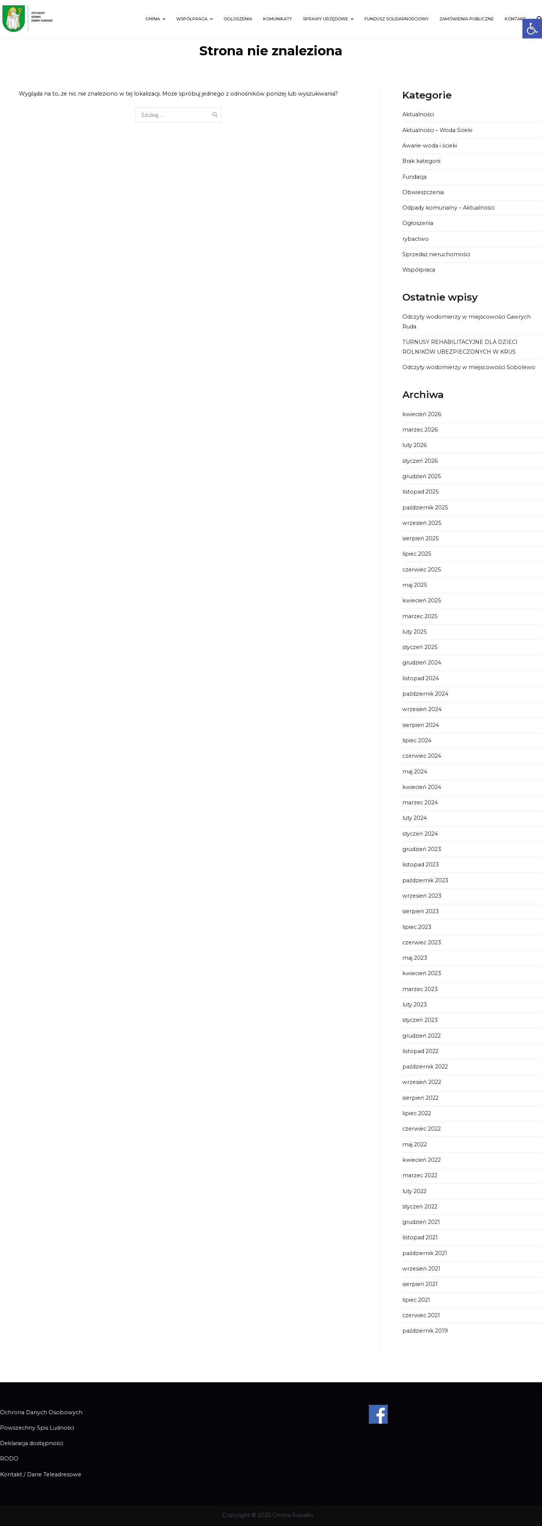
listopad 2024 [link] (420, 678)
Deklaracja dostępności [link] (31, 1443)
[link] (532, 28)
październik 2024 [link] (425, 693)
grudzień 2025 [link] (421, 476)
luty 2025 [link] (414, 631)
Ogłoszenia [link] (417, 223)
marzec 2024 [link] (420, 802)
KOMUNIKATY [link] (277, 18)
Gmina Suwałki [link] (293, 1515)
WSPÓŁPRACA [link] (191, 18)
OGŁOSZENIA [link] (238, 18)
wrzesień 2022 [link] (421, 1082)
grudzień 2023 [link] (421, 849)
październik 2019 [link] (425, 1330)
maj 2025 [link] (414, 585)
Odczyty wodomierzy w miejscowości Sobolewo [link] (468, 367)
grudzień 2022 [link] (421, 1035)
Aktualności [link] (418, 114)
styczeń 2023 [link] (420, 1020)
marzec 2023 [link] (420, 989)
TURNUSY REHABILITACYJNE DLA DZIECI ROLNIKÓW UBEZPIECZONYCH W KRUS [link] (460, 347)
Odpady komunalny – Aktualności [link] (448, 207)
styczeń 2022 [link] (419, 1206)
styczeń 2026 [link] (420, 460)
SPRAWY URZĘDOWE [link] (325, 18)
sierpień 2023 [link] (420, 911)
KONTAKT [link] (515, 18)
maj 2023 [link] (414, 958)
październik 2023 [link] (425, 880)
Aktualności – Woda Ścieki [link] (437, 130)
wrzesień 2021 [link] (421, 1268)
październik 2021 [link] (424, 1253)
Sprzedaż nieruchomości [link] (436, 254)
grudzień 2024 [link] (421, 662)
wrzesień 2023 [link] (422, 895)
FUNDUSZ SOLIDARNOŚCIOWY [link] (396, 18)
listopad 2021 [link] (420, 1237)
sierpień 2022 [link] (420, 1097)
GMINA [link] (152, 18)
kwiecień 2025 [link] (421, 600)
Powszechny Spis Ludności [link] (37, 1427)
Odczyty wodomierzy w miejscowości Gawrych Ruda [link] (466, 321)
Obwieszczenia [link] (423, 192)
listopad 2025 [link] (420, 491)
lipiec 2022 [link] (416, 1113)
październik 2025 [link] (425, 507)
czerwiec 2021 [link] (421, 1315)
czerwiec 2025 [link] (421, 569)
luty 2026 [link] (414, 445)
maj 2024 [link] (414, 771)
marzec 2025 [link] (419, 616)
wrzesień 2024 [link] (422, 709)
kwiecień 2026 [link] (421, 414)
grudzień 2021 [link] (421, 1222)
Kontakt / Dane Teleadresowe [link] (40, 1474)
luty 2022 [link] (414, 1191)
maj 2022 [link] (414, 1144)
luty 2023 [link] (414, 1004)
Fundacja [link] (414, 176)
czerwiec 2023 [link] (421, 942)
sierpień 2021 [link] (420, 1284)
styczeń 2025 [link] (419, 647)
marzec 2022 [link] (419, 1175)
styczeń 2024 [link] (420, 833)
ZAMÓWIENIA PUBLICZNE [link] (466, 18)
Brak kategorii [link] (421, 161)
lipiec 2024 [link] (416, 740)
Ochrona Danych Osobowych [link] (41, 1412)
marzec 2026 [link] (420, 429)
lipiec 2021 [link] (416, 1299)
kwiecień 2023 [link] (421, 973)
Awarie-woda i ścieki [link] (429, 145)
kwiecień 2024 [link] (421, 787)
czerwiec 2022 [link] (421, 1128)
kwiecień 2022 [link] (421, 1160)
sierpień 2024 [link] (420, 725)
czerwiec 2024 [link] (421, 755)
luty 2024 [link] (414, 818)
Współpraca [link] (418, 269)
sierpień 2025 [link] (420, 538)
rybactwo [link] (415, 239)
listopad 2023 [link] (420, 864)
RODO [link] (9, 1458)
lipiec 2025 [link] (416, 553)
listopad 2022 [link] (420, 1051)
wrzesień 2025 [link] (421, 523)
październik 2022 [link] (425, 1066)
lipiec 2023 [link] (416, 927)
